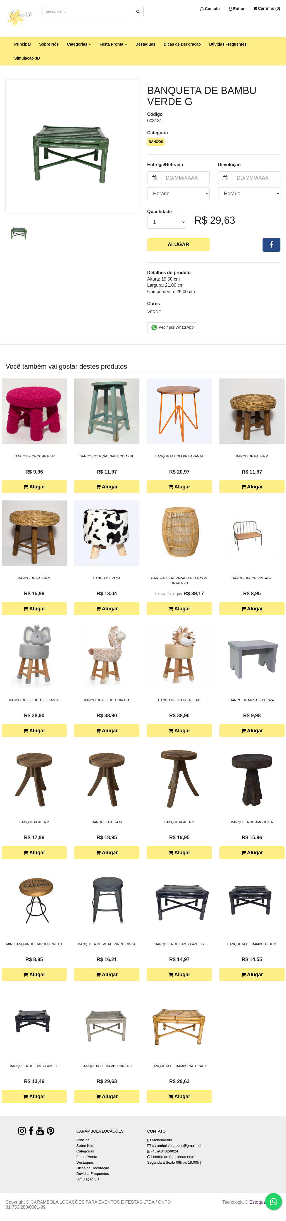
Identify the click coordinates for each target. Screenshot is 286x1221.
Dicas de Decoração (182, 44)
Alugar (178, 244)
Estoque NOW (263, 1202)
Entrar (237, 8)
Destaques (145, 44)
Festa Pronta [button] (113, 44)
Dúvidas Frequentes (228, 44)
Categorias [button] (79, 44)
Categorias (85, 1151)
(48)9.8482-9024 (164, 1151)
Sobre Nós (49, 44)
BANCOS (156, 142)
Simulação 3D (27, 58)
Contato (210, 8)
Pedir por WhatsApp (172, 327)
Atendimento (159, 1140)
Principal (22, 44)
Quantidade (159, 211)
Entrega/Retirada (165, 164)
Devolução (229, 164)
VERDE (154, 312)
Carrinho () (266, 8)
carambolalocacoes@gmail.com (177, 1146)
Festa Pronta (87, 1157)
